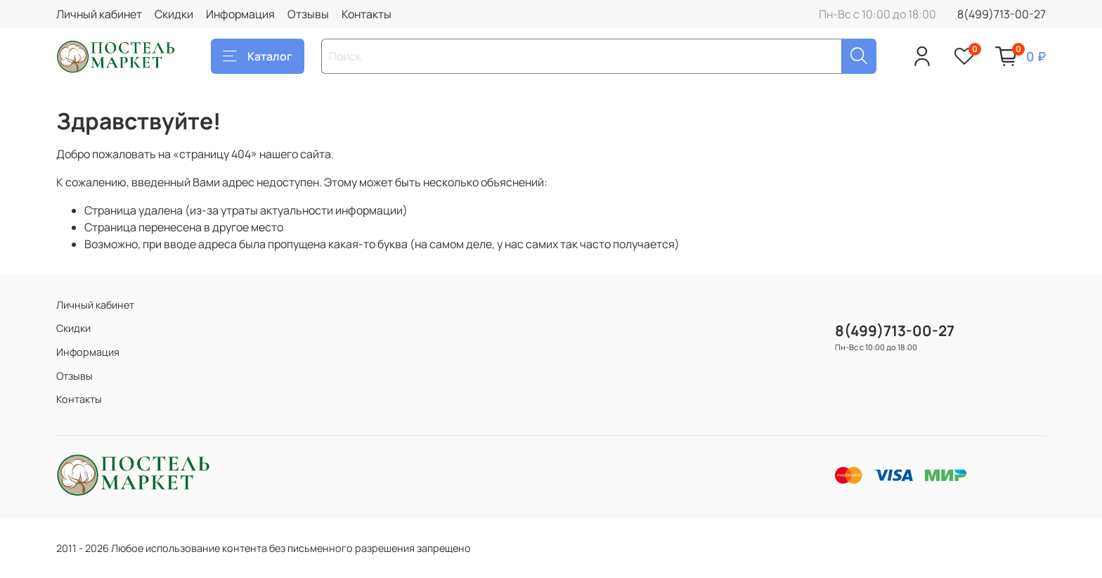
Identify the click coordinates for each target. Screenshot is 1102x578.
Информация (240, 14)
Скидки (174, 14)
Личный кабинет (99, 14)
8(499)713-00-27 (1001, 14)
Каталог (257, 56)
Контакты (366, 14)
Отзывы (308, 14)
